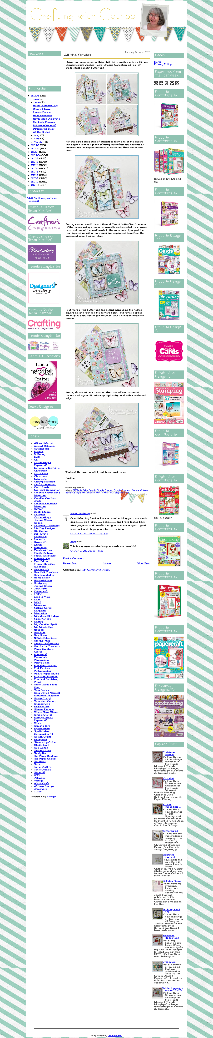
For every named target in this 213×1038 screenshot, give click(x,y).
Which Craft (41, 783)
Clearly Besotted (44, 481)
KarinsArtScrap (80, 513)
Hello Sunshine (42, 115)
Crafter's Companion (47, 489)
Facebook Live (43, 550)
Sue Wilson (41, 747)
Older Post (143, 563)
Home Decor (42, 577)
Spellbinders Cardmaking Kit (43, 732)
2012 (35, 181)
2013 (35, 178)
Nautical (39, 629)
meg (73, 541)
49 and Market (43, 443)
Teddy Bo (40, 753)
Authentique (41, 448)
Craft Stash (41, 487)
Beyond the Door (43, 128)
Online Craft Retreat (46, 643)
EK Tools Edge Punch (84, 490)
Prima (37, 681)
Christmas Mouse (169, 753)
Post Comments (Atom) (95, 569)
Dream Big (169, 961)
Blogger (51, 796)
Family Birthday (43, 553)
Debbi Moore (42, 511)
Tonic (37, 764)
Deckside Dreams (44, 122)
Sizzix (38, 723)
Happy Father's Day (45, 105)
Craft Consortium (45, 484)
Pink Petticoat (42, 668)
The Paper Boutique (46, 755)
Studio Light (41, 745)
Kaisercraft (41, 591)
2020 (35, 155)
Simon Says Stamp (46, 712)
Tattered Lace (42, 750)
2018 (35, 161)
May (37, 135)
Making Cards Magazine (43, 609)
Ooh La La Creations (47, 646)
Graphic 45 (41, 569)
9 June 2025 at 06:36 (89, 533)
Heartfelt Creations (46, 572)
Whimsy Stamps (44, 786)
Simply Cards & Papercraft (43, 719)
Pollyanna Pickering (46, 676)
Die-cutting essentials (41, 535)
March (38, 142)
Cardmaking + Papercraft (42, 463)
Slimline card (42, 725)
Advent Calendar (44, 446)
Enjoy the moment (169, 855)
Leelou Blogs (115, 1035)
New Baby (40, 632)
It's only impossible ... (172, 805)
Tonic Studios (42, 769)
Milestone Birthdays (46, 616)
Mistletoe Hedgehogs (171, 936)
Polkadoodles (42, 670)
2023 (35, 145)
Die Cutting (41, 531)
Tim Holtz (40, 761)
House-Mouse (43, 580)
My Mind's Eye (43, 627)
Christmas (40, 476)
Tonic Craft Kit (43, 766)
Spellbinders (42, 728)
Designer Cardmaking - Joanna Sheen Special (43, 518)
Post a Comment (73, 558)
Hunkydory (40, 583)
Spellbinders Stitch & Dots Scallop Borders (105, 492)
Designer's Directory (46, 525)
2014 (35, 175)
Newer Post (70, 563)
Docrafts (39, 539)
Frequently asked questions (44, 565)
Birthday (39, 451)
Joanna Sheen (43, 585)
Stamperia (40, 739)
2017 (35, 165)
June (37, 102)
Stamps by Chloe (45, 742)
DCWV (38, 509)
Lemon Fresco (42, 112)
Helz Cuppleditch (44, 574)
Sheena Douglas (44, 709)
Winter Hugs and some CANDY (173, 989)
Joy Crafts (40, 588)
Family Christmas (45, 555)
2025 (35, 95)
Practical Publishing (46, 679)
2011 (34, 184)
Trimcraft (39, 772)
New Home (40, 635)
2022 (35, 148)
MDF (37, 599)
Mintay (38, 621)
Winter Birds (170, 830)
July (37, 98)
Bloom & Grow (42, 108)
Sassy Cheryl (42, 698)
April (37, 138)
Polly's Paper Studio (46, 673)
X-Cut (37, 791)
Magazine (40, 605)
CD (36, 459)
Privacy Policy (163, 64)
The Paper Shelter (45, 758)
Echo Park (40, 547)
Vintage (38, 780)
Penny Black (41, 662)
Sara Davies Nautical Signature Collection (47, 694)
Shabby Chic (42, 703)
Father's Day (42, 558)
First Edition (41, 561)
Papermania (41, 659)
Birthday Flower (172, 881)
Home (107, 563)
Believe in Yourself (44, 125)
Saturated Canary (45, 701)
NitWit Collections (45, 638)
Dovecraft (40, 542)
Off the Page (42, 640)
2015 (35, 171)
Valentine (39, 777)
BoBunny (39, 454)
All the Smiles (41, 132)
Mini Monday (42, 618)
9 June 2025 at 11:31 (87, 550)
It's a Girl (168, 778)
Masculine (40, 613)
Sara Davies (41, 690)
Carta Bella (41, 473)
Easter (38, 544)
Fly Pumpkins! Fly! (171, 910)
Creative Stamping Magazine (45, 505)
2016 (35, 168)
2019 (35, 158)
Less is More (42, 596)
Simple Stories (43, 714)
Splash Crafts (42, 736)
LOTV (37, 594)
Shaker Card (42, 706)
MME (37, 602)
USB (37, 775)
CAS (37, 457)
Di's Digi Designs (44, 528)
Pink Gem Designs (45, 665)
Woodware (40, 788)
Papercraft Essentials (40, 655)
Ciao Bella (40, 478)
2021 (35, 151)
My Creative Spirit (45, 624)
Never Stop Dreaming (46, 118)
